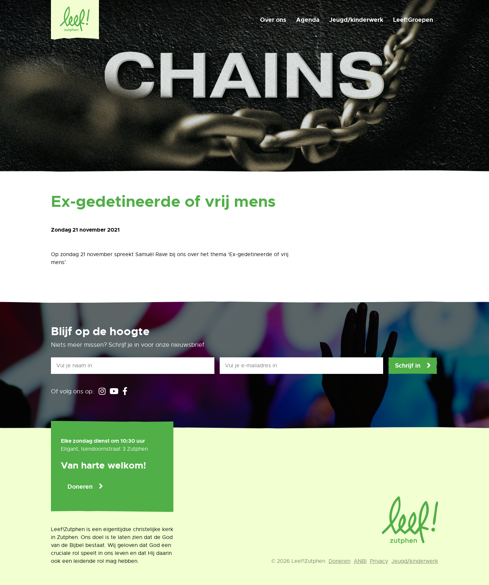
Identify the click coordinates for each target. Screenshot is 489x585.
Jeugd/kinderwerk (356, 20)
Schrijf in (408, 366)
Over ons (273, 20)
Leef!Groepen (413, 20)
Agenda (307, 20)
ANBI (360, 561)
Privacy (379, 561)
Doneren (80, 487)
